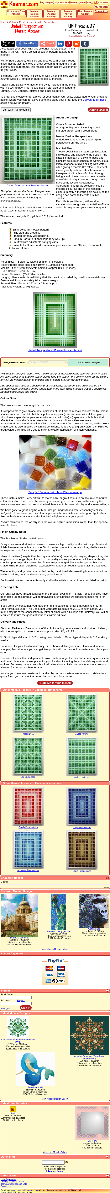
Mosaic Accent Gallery (51, 14)
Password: (6, 1000)
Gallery (12, 22)
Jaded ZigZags (28, 776)
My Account (62, 2)
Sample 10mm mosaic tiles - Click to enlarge (55, 490)
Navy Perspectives (82, 827)
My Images (47, 2)
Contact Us (101, 11)
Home (3, 22)
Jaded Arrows (81, 733)
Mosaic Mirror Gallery (68, 14)
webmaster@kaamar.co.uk (25, 1189)
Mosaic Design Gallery (34, 14)
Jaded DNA (28, 733)
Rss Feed (103, 2)
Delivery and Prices (94, 99)
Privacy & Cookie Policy (12, 1181)
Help (82, 2)
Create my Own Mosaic (16, 12)
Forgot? (21, 1000)
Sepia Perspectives (82, 870)
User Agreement (8, 1179)
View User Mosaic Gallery (55, 1152)
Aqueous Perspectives (28, 870)
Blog (89, 2)
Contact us (6, 1186)
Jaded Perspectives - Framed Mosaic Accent (55, 348)
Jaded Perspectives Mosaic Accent (27, 183)
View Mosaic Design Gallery (55, 1098)
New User (5, 1008)
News (74, 2)
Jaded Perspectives (46, 22)
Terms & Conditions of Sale (14, 1183)
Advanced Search (55, 1170)
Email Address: (8, 994)
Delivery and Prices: (13, 621)
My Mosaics (102, 6)
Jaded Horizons (81, 777)
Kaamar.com (19, 4)
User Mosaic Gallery (85, 12)
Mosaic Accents (26, 22)
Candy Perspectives (28, 827)
